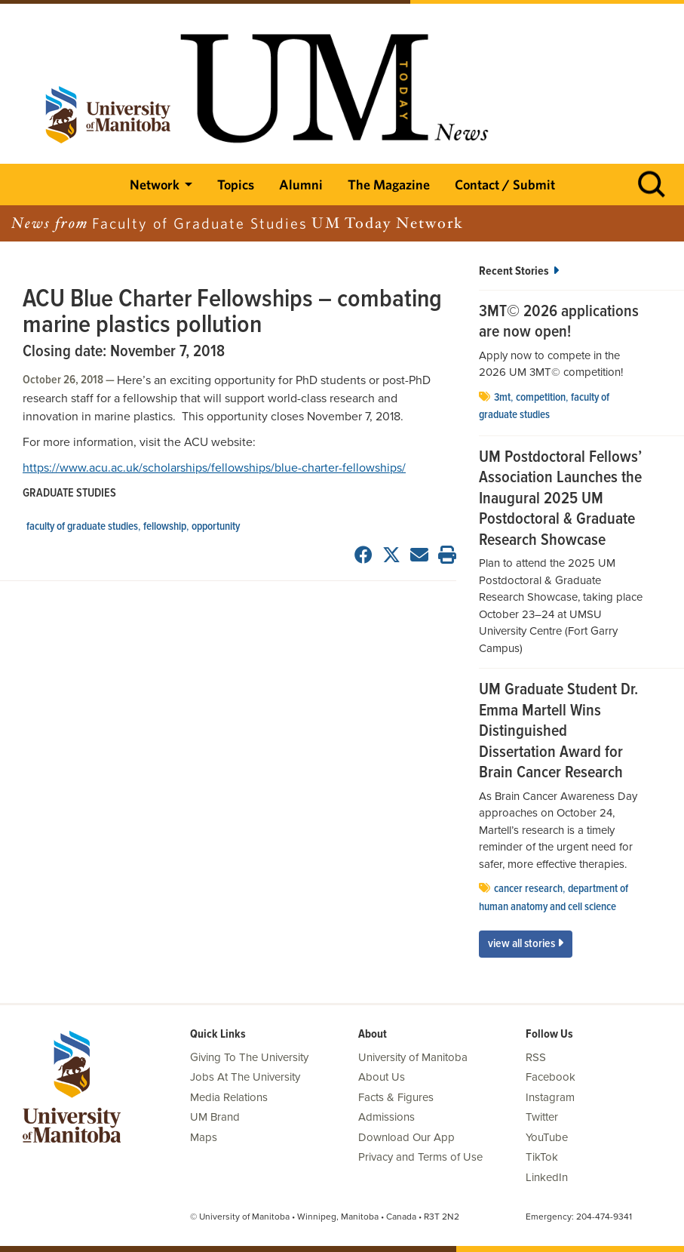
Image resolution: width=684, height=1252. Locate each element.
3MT (502, 397)
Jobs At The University (245, 1077)
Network (154, 184)
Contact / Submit (505, 184)
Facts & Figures (396, 1097)
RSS (536, 1057)
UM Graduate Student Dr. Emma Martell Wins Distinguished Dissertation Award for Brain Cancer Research (558, 732)
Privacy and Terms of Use (420, 1157)
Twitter (542, 1117)
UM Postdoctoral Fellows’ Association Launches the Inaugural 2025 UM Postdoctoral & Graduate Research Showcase (560, 500)
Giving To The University (249, 1057)
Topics (235, 184)
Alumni (301, 184)
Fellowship (164, 526)
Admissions (386, 1117)
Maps (203, 1137)
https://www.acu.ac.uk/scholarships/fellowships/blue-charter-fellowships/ (214, 467)
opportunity (216, 526)
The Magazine (389, 184)
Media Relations (229, 1097)
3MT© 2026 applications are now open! (559, 322)
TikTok (542, 1157)
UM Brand (215, 1117)
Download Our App (406, 1137)
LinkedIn (547, 1177)
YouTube (547, 1137)
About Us (381, 1077)
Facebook (550, 1077)
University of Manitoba (413, 1057)
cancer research (528, 889)
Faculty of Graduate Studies (82, 526)
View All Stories (525, 944)
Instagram (550, 1097)
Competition (541, 397)
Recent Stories (519, 271)
